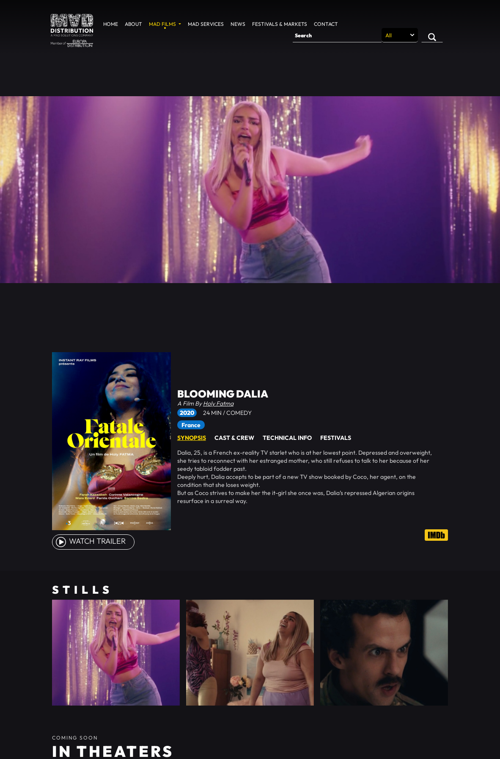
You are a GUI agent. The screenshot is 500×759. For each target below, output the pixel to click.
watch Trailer (90, 541)
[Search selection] (400, 35)
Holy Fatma (218, 403)
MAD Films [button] (163, 24)
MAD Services (206, 24)
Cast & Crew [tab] (234, 438)
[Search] (337, 35)
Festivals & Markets (279, 24)
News (238, 24)
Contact (326, 24)
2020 (187, 413)
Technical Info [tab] (287, 438)
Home (110, 24)
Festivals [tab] (335, 438)
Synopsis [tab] (191, 438)
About (133, 24)
